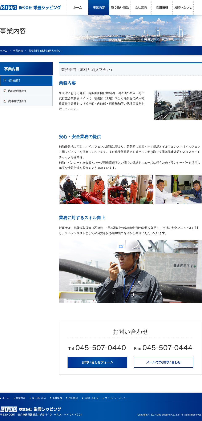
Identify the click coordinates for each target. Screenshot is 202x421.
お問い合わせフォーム (97, 362)
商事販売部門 (17, 101)
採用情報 (162, 7)
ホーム (77, 7)
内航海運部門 (17, 91)
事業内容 (98, 7)
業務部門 (14, 80)
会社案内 (141, 7)
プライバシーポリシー (116, 398)
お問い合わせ (183, 7)
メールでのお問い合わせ (163, 362)
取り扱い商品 (119, 7)
